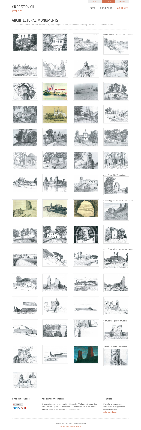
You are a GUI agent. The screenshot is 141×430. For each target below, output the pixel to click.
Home (92, 7)
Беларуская (95, 1)
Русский (122, 1)
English (108, 1)
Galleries (122, 7)
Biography (106, 7)
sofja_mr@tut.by (110, 412)
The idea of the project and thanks (70, 426)
